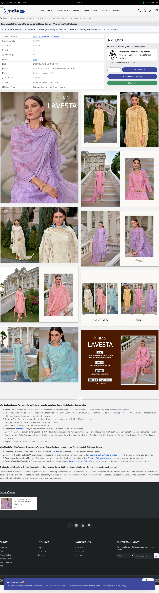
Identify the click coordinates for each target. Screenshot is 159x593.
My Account (43, 541)
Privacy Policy (121, 584)
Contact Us (79, 547)
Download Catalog (132, 77)
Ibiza (35, 59)
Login (40, 547)
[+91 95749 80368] (8, 2)
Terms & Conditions (7, 558)
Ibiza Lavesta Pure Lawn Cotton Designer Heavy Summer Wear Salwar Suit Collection (23, 500)
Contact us (19, 428)
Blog (2, 551)
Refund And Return (7, 561)
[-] (109, 70)
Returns (40, 554)
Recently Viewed (7, 492)
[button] (139, 70)
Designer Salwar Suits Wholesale (22, 18)
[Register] (150, 10)
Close (149, 577)
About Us (3, 547)
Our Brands (79, 551)
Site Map (78, 554)
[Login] (145, 10)
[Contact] (23, 2)
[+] (119, 70)
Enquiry (132, 83)
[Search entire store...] (139, 10)
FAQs (2, 565)
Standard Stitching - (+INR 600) (123, 63)
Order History (43, 551)
